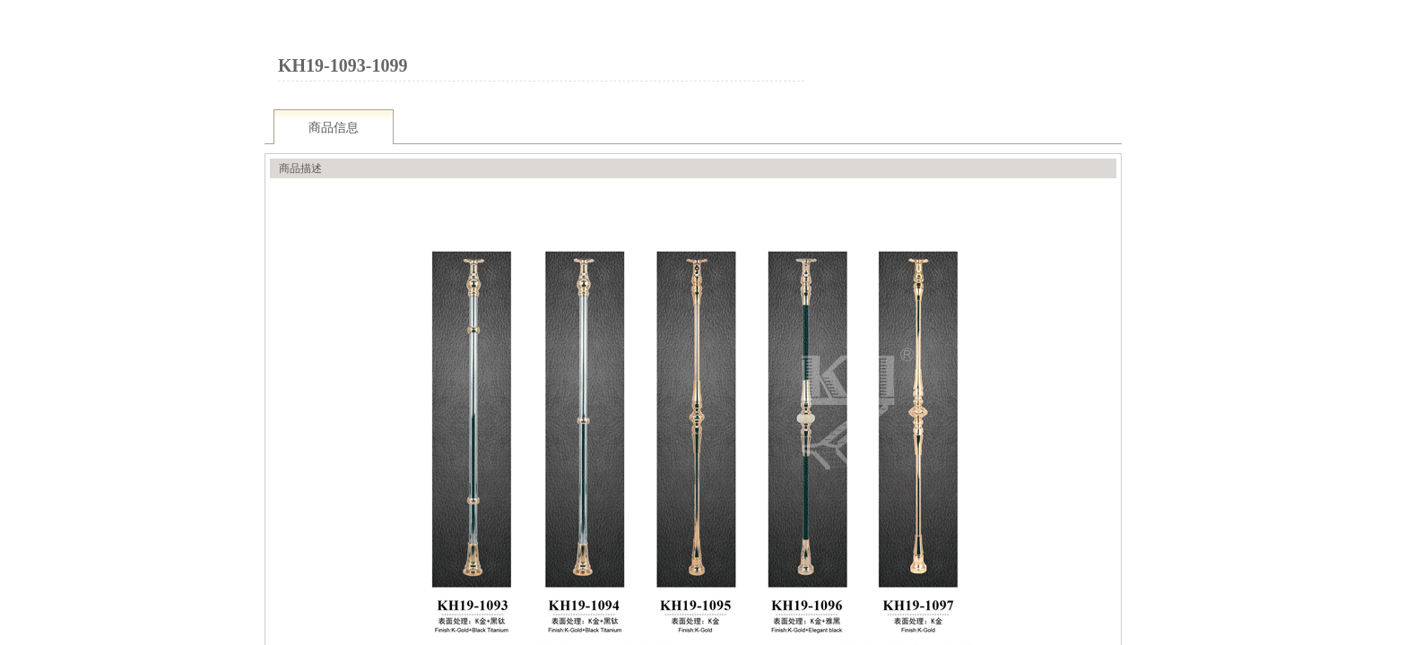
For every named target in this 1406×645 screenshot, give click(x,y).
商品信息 (333, 127)
